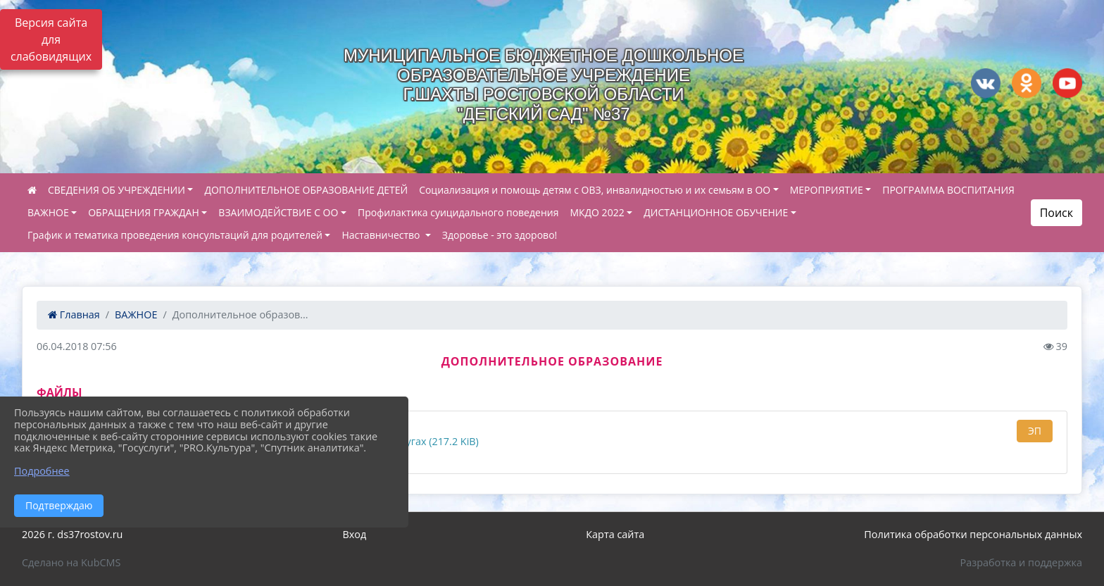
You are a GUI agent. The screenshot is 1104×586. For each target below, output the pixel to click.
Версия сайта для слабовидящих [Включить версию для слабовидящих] (51, 39)
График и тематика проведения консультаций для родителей (174, 235)
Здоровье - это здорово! (500, 235)
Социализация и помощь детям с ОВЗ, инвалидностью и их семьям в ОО (594, 190)
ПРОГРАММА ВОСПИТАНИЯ (948, 190)
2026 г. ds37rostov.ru (72, 534)
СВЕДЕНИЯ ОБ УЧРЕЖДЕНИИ (116, 190)
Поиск (1056, 212)
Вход (354, 534)
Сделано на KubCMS (71, 562)
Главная (74, 314)
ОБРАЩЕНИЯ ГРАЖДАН (143, 212)
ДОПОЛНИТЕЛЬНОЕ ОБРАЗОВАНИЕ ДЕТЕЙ (306, 190)
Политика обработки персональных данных (973, 534)
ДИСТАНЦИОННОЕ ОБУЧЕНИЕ (716, 212)
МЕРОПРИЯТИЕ (826, 190)
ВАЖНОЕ (48, 212)
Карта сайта (615, 534)
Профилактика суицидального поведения (458, 212)
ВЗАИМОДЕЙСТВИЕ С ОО (278, 212)
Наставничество (381, 235)
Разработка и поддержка (1021, 562)
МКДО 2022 (597, 212)
